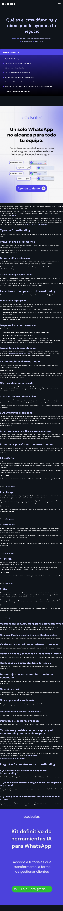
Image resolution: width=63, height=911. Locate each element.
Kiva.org (7, 618)
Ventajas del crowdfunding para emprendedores (19, 77)
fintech (13, 215)
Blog (18, 38)
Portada (14, 38)
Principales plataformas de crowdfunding (17, 73)
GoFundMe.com (10, 553)
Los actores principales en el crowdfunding (18, 63)
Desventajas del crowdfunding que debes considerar (21, 82)
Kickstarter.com (10, 486)
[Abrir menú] (59, 4)
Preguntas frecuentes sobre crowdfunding (17, 91)
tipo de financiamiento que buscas (20, 354)
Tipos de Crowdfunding (12, 59)
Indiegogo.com (9, 519)
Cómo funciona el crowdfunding (14, 68)
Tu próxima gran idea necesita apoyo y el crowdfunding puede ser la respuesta (28, 86)
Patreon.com (9, 583)
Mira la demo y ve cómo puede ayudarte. (13, 758)
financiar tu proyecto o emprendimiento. (37, 224)
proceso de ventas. (31, 755)
